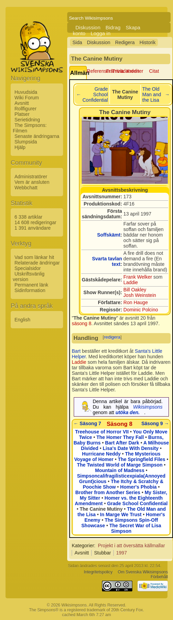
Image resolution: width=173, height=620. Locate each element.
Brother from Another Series (108, 492)
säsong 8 (81, 323)
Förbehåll (159, 576)
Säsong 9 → (155, 423)
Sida (77, 42)
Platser (22, 114)
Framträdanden (122, 71)
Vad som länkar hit (34, 257)
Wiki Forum (26, 97)
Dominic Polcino (140, 309)
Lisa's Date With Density (131, 448)
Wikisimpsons (147, 407)
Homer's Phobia (138, 487)
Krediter (134, 71)
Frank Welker (137, 277)
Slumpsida (25, 141)
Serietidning (27, 119)
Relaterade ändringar (37, 263)
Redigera (125, 42)
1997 (121, 553)
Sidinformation (29, 290)
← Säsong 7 (87, 423)
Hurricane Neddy (101, 454)
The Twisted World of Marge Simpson (119, 465)
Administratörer (30, 176)
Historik (148, 42)
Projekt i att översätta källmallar (131, 545)
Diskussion (88, 27)
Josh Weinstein (139, 295)
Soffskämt (109, 235)
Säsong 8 (119, 424)
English (22, 319)
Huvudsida (25, 92)
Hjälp (20, 147)
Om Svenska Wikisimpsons (143, 572)
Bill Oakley (134, 289)
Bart (76, 351)
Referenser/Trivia (105, 71)
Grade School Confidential (95, 94)
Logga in (101, 33)
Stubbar (102, 553)
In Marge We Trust (120, 514)
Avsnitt (21, 103)
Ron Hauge (135, 302)
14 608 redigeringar (35, 222)
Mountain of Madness (119, 470)
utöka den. (127, 412)
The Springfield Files (141, 459)
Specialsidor (27, 268)
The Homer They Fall (120, 437)
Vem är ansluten (31, 182)
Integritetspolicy (98, 572)
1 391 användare (32, 228)
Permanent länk (31, 285)
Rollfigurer (25, 108)
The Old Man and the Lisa (151, 94)
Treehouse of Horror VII (102, 431)
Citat (154, 71)
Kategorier (83, 545)
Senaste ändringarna (36, 136)
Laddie (130, 282)
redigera (112, 337)
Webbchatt (26, 187)
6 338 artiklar (28, 217)
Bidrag (112, 27)
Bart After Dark (122, 443)
